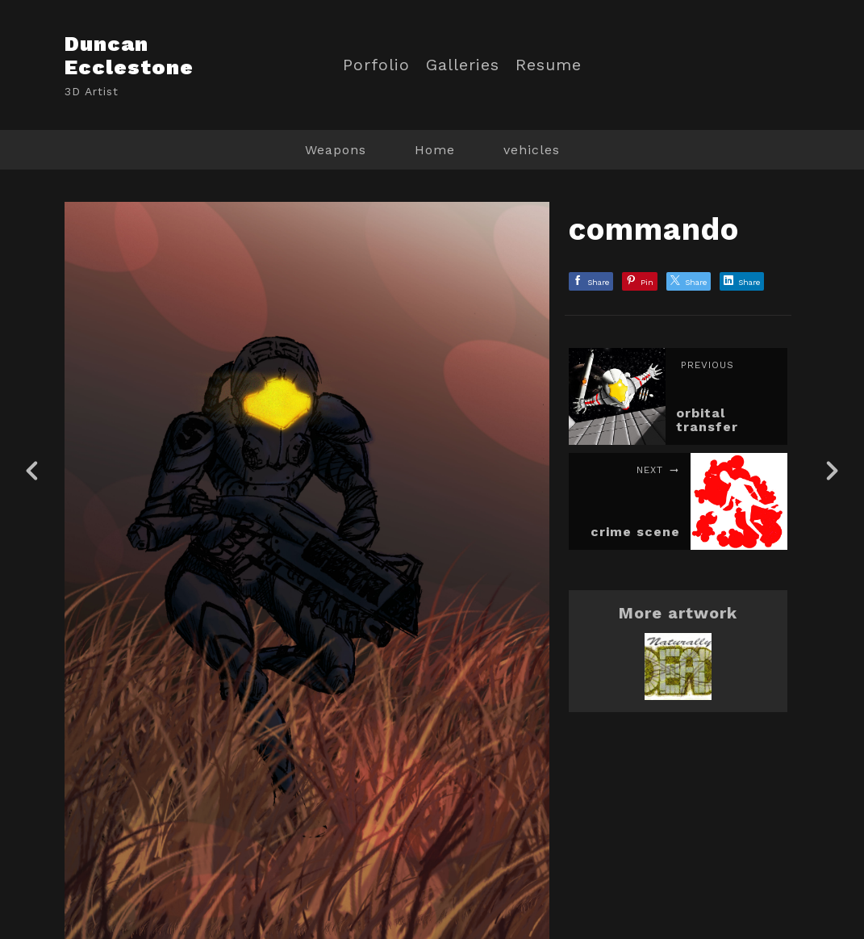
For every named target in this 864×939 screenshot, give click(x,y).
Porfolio (376, 65)
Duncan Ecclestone (129, 55)
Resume (548, 65)
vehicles (531, 149)
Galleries (462, 65)
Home (435, 149)
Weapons (335, 149)
